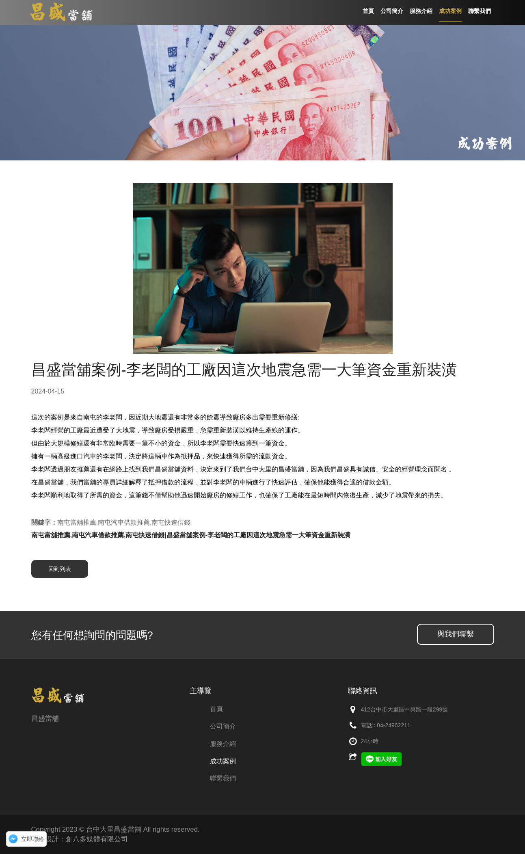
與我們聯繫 (455, 634)
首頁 (216, 708)
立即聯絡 (32, 839)
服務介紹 (223, 743)
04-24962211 (393, 725)
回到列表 (59, 569)
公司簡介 (223, 726)
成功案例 (223, 761)
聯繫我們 (223, 778)
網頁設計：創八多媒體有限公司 (79, 839)
